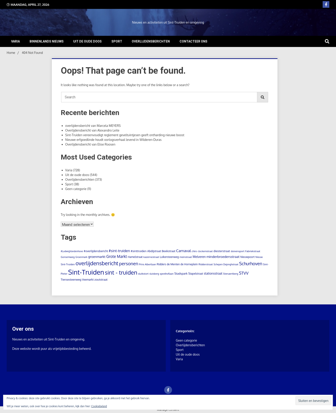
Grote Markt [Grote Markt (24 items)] (116, 256)
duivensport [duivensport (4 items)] (237, 251)
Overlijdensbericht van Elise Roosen (90, 144)
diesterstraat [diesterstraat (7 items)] (221, 251)
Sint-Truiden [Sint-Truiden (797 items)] (86, 272)
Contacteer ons (193, 41)
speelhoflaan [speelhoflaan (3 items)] (167, 273)
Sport (116, 41)
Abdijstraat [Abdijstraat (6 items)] (154, 251)
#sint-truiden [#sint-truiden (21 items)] (119, 250)
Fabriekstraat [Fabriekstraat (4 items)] (252, 251)
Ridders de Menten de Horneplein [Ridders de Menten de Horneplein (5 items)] (177, 264)
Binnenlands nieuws (47, 41)
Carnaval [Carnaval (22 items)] (183, 250)
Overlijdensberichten (151, 41)
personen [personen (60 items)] (128, 263)
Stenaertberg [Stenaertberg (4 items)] (230, 273)
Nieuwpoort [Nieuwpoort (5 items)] (247, 257)
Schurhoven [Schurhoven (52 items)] (250, 263)
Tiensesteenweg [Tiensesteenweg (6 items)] (71, 279)
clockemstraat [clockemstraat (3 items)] (205, 251)
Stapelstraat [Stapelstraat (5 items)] (195, 273)
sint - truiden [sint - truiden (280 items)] (121, 272)
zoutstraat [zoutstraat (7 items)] (100, 279)
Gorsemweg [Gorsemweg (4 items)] (68, 257)
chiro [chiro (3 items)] (194, 251)
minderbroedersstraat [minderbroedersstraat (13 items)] (222, 256)
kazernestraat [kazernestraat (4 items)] (151, 257)
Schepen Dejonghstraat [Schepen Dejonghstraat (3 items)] (226, 264)
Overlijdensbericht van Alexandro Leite (92, 130)
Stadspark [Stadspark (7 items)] (180, 273)
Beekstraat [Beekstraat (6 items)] (168, 251)
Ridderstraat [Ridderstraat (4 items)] (205, 264)
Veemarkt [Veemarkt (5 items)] (88, 279)
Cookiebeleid (99, 406)
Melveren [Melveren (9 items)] (199, 257)
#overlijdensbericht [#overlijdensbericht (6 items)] (96, 251)
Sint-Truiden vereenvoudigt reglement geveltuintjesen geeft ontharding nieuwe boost (124, 135)
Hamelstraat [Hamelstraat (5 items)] (135, 257)
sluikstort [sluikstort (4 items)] (143, 273)
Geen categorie (76, 189)
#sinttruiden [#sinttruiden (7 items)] (139, 251)
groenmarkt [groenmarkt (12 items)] (96, 257)
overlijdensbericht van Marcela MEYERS (93, 126)
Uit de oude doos (87, 41)
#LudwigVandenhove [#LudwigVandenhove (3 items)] (72, 251)
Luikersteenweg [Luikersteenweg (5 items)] (169, 257)
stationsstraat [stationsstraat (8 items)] (213, 273)
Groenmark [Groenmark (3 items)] (81, 257)
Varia (15, 41)
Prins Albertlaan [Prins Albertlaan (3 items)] (147, 264)
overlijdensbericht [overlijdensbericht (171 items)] (97, 263)
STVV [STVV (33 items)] (244, 272)
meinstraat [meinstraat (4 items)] (186, 257)
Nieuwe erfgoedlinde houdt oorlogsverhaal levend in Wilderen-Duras (113, 140)
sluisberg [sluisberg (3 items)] (154, 273)
